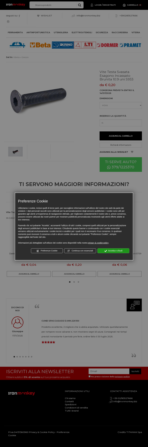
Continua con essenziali (80, 251)
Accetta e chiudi (113, 251)
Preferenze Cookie (47, 251)
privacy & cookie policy (98, 243)
